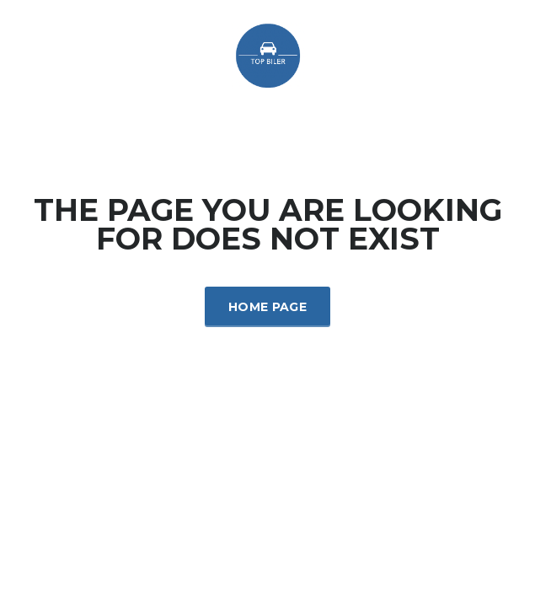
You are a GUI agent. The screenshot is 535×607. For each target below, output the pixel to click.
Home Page (267, 306)
